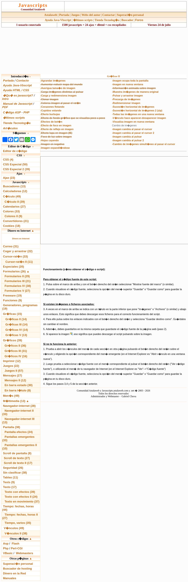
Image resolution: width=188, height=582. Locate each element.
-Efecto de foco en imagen (55, 125)
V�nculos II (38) (16, 533)
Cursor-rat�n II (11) (19, 261)
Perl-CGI (17, 548)
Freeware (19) (12, 295)
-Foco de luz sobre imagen (56, 136)
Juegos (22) (11, 365)
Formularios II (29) (17, 276)
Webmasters (24, 553)
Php (5, 548)
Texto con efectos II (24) (21, 496)
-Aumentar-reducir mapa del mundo (61, 84)
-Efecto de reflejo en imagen (56, 129)
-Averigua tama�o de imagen (57, 88)
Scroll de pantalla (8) (17, 453)
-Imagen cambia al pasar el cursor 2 (133, 133)
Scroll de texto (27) (17, 458)
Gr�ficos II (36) (15, 345)
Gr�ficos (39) (12, 340)
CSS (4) (8, 159)
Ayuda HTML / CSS (16, 90)
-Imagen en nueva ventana (127, 84)
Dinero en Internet (20, 238)
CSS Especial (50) (15, 164)
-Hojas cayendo (49, 140)
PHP (26, 112)
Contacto (22, 80)
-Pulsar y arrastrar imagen (127, 95)
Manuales (9, 578)
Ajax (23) (9, 177)
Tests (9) (9, 482)
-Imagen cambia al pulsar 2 (128, 140)
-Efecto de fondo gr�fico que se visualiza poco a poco (72, 118)
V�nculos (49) (14, 528)
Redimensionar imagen (126, 103)
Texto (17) (9, 487)
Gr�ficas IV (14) (16, 329)
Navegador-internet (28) (19, 405)
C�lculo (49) (12, 196)
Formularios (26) (14, 271)
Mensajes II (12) (15, 380)
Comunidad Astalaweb (33, 9)
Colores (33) (11, 211)
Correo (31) (11, 246)
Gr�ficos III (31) (16, 351)
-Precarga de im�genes (126, 99)
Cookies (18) (11, 225)
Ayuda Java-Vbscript (58, 20)
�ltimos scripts (83, 20)
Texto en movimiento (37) (22, 501)
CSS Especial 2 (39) (16, 169)
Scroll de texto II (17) (18, 463)
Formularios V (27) (17, 290)
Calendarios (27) (14, 206)
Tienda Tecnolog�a (107, 20)
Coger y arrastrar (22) (18, 251)
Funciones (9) (12, 300)
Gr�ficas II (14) (16, 319)
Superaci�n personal (130, 14)
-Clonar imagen (49, 99)
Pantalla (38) (11, 427)
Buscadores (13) (14, 186)
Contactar (108, 14)
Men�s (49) (11, 395)
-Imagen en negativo (52, 144)
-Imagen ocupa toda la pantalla (130, 80)
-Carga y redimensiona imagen (58, 95)
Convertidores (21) (16, 221)
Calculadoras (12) (15, 191)
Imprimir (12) (12, 361)
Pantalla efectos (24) (19, 432)
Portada (64, 14)
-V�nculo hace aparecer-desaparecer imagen (139, 118)
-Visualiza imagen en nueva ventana (133, 121)
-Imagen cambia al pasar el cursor (132, 129)
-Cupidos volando (50, 110)
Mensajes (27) (12, 375)
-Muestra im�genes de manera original (135, 92)
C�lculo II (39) (15, 201)
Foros (139, 20)
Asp (5, 543)
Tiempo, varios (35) (18, 522)
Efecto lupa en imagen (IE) (56, 133)
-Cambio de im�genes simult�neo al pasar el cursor (143, 144)
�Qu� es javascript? (18, 95)
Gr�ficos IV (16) (16, 356)
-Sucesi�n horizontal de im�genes (133, 106)
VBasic (8, 553)
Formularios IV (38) (18, 285)
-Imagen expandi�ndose (55, 148)
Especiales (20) (13, 266)
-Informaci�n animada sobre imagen (134, 88)
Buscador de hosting (17, 568)
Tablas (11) (10, 477)
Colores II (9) (13, 216)
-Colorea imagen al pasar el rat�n (60, 103)
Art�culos (10, 128)
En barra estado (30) (19, 385)
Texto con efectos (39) (20, 491)
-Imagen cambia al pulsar (127, 136)
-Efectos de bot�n (51, 121)
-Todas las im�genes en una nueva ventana (138, 114)
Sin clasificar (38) (15, 472)
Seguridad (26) (13, 467)
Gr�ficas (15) (12, 314)
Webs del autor (91, 14)
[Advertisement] (94, 50)
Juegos (75, 14)
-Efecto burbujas (50, 114)
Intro (5, 99)
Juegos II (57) (14, 370)
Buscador (127, 20)
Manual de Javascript (17, 103)
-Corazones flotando (52, 106)
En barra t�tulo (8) (18, 390)
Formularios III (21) (18, 281)
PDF (5, 107)
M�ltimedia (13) (14, 401)
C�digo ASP (12, 112)
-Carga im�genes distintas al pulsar (61, 92)
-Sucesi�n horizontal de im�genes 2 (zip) (137, 110)
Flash (15, 543)
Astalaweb (50, 14)
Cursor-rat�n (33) (15, 256)
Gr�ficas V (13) (16, 335)
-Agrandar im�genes (53, 80)
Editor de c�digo (15, 151)
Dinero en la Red (14, 573)
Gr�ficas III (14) (16, 324)
